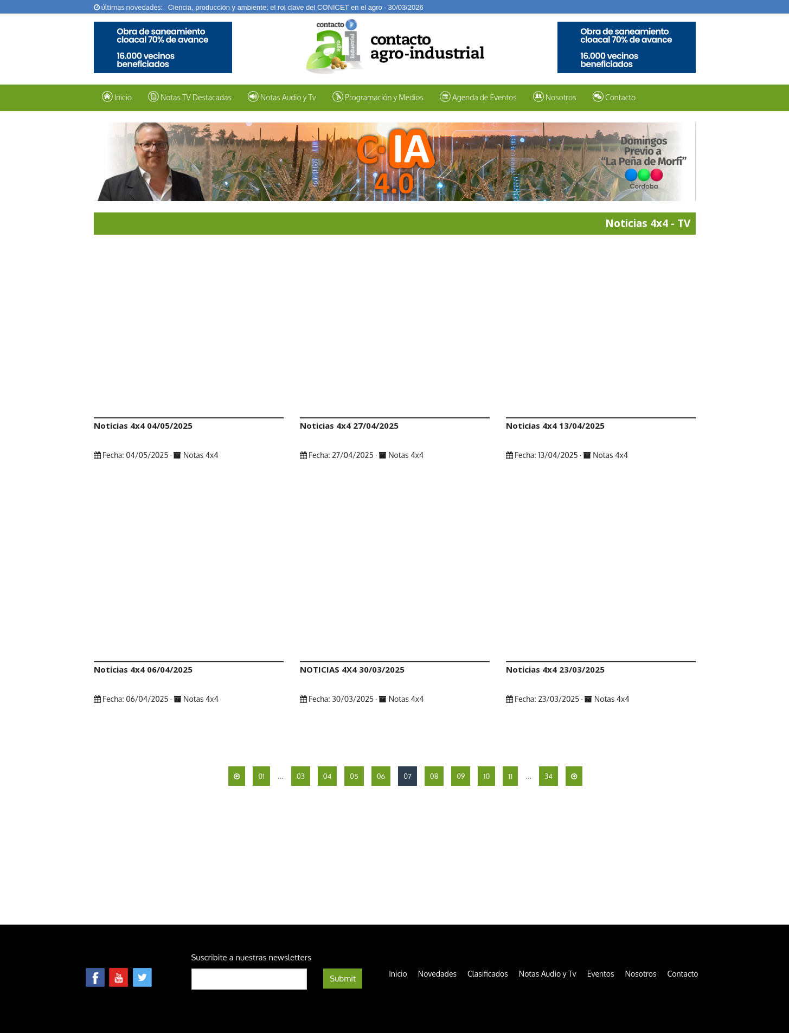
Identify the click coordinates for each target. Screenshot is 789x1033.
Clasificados (487, 973)
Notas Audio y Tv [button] (282, 96)
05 (354, 776)
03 (301, 776)
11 (510, 776)
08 (434, 776)
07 (407, 776)
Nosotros (554, 96)
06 (381, 776)
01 (261, 776)
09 (461, 776)
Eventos (600, 973)
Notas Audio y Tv (547, 973)
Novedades (437, 973)
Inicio (117, 96)
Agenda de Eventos (478, 96)
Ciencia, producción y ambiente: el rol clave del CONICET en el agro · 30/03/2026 (296, 7)
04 (327, 776)
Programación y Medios (378, 96)
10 (486, 776)
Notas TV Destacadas (190, 96)
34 (548, 776)
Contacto (614, 96)
